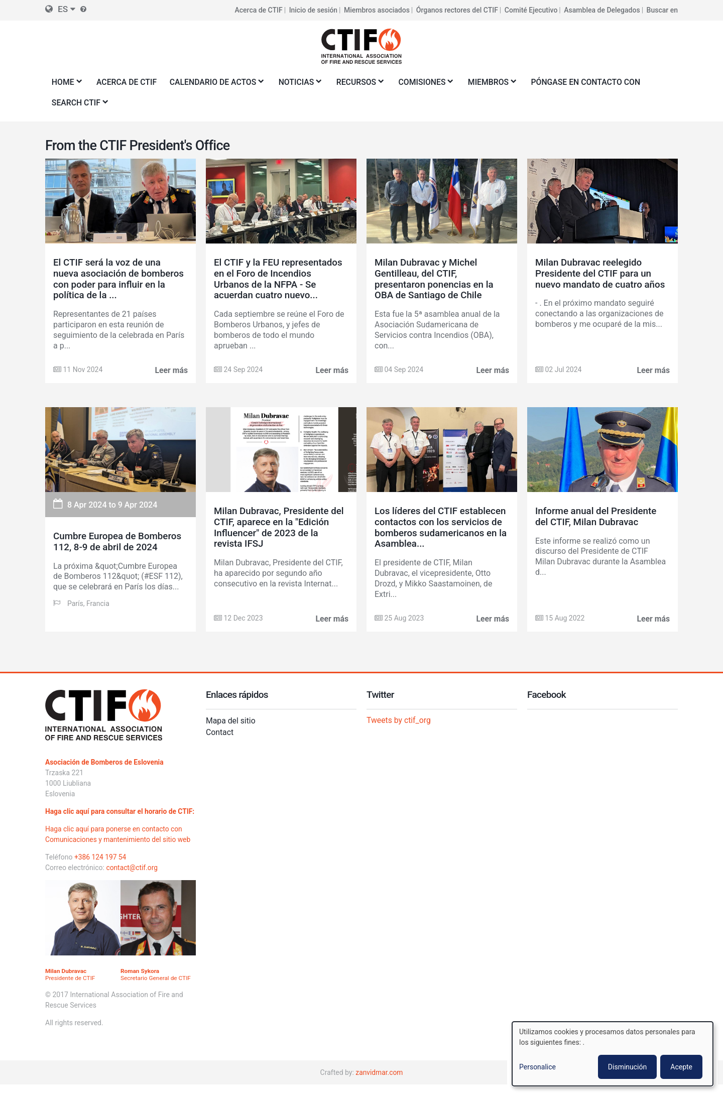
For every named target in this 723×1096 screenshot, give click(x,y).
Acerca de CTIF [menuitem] (127, 82)
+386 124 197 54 (100, 868)
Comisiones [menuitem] (428, 85)
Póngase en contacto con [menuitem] (592, 82)
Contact (220, 732)
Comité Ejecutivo (531, 10)
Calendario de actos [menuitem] (217, 85)
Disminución (627, 1067)
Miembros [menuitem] (495, 85)
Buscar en (662, 10)
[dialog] (612, 1054)
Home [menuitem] (64, 85)
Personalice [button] (537, 1067)
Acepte (681, 1067)
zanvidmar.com (379, 1083)
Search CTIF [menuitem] (78, 105)
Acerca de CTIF (258, 10)
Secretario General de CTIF (156, 986)
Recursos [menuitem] (361, 85)
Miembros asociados (377, 10)
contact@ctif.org (132, 879)
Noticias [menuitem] (301, 85)
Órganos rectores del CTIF (457, 10)
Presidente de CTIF (70, 986)
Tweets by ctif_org (399, 720)
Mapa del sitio (231, 721)
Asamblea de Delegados (602, 10)
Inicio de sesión (312, 10)
